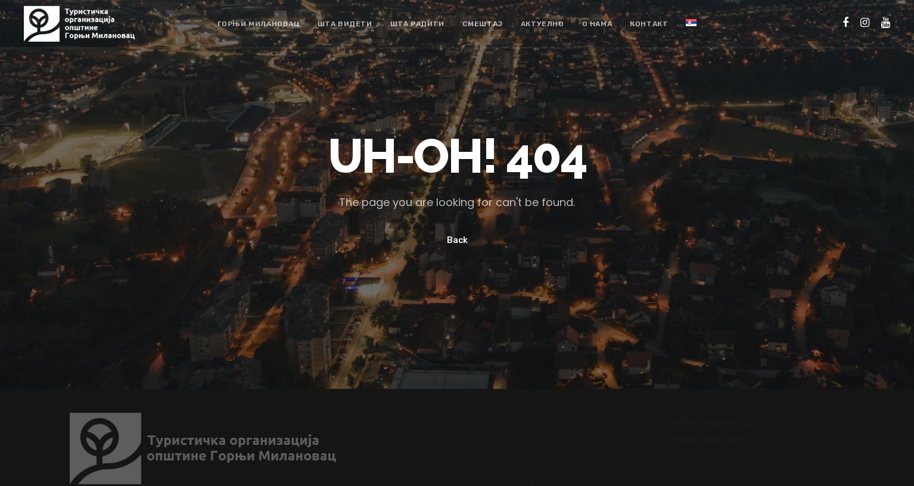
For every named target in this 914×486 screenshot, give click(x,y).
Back (457, 240)
